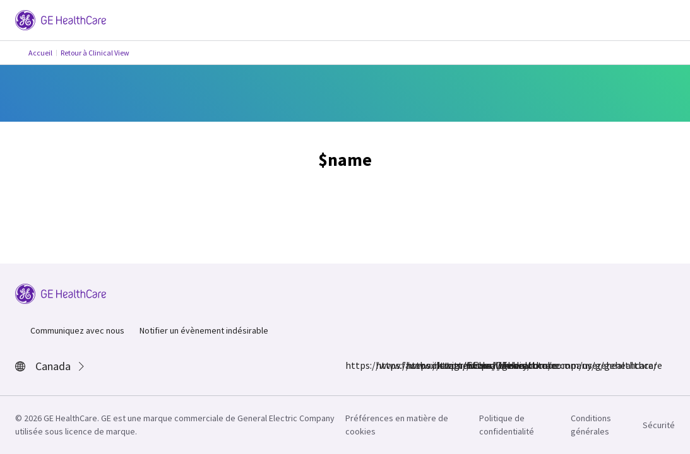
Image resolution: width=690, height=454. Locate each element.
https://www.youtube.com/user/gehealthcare (474, 365)
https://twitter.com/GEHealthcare (413, 365)
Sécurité (659, 425)
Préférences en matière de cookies (396, 424)
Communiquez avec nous (77, 330)
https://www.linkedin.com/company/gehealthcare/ (443, 365)
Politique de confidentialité (506, 424)
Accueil (40, 52)
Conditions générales (591, 424)
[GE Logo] (60, 19)
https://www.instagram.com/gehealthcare (383, 365)
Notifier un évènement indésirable (204, 330)
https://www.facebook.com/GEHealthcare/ (352, 365)
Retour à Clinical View (95, 52)
